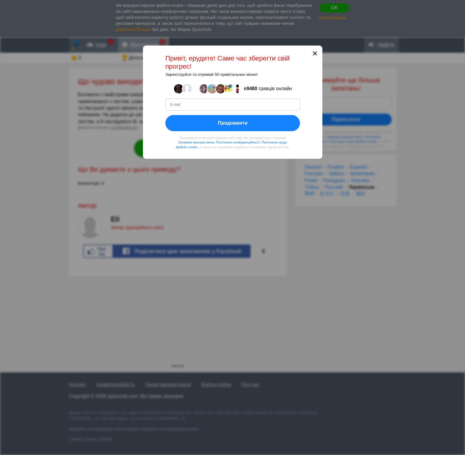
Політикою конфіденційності (238, 142)
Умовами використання (196, 142)
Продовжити (232, 123)
